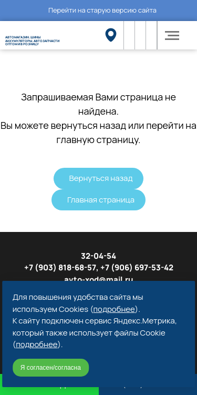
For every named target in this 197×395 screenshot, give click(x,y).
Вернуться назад (101, 178)
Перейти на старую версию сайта (102, 10)
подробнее (114, 309)
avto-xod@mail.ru (98, 279)
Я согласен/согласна (50, 367)
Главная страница (100, 199)
